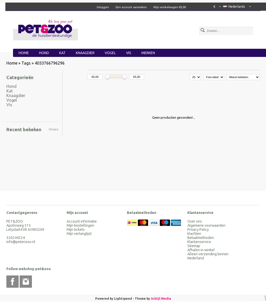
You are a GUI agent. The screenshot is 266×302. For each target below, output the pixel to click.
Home (24, 53)
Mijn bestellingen (80, 225)
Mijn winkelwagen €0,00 (169, 7)
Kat (62, 53)
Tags (26, 63)
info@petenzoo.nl (20, 242)
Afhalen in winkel (201, 250)
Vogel (110, 53)
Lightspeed (123, 298)
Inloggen (103, 7)
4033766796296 (50, 63)
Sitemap (193, 246)
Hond (44, 53)
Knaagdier (85, 53)
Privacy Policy (198, 229)
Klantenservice (199, 242)
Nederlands (234, 6)
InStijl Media (161, 298)
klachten (194, 234)
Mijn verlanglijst (79, 234)
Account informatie (82, 221)
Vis (128, 53)
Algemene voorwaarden (206, 225)
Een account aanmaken (131, 7)
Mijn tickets (76, 229)
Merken (148, 53)
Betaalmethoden (200, 238)
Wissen (53, 129)
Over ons (194, 221)
